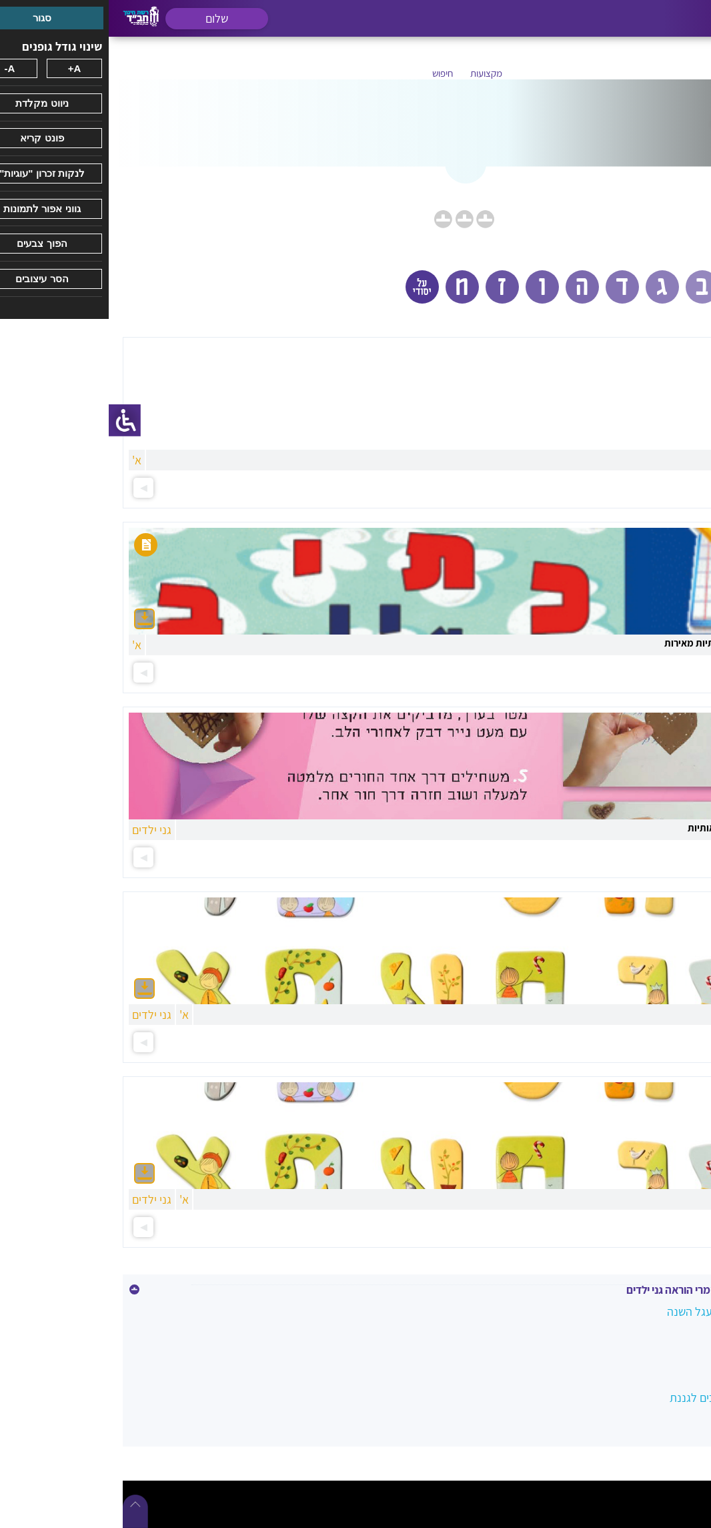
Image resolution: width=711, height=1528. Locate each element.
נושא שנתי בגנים (652, 1368)
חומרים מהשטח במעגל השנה (623, 1310)
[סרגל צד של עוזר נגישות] (16, 420)
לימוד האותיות (657, 1339)
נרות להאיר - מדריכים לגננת (625, 1397)
